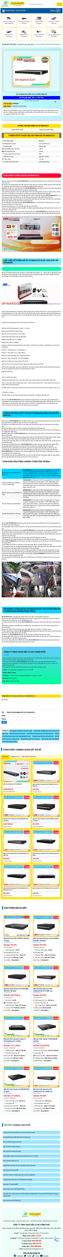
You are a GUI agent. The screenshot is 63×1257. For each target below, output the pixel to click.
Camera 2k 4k (15, 756)
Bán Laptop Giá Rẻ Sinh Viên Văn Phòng (21, 731)
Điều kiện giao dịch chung (50, 1221)
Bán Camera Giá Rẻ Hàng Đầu (12, 1200)
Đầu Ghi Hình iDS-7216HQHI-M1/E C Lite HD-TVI (46, 888)
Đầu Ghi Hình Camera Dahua (11, 1146)
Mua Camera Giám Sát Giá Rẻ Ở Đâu (14, 1189)
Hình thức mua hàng (9, 1221)
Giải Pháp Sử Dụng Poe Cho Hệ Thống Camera (40, 733)
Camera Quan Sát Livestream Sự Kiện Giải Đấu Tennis (19, 1132)
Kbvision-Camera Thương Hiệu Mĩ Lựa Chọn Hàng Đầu (19, 1175)
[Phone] (21, 719)
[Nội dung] (31, 705)
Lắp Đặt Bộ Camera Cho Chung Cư (30, 739)
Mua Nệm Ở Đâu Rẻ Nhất (10, 1184)
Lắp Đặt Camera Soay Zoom (17, 733)
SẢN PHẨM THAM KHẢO (29, 756)
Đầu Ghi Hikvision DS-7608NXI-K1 (12, 784)
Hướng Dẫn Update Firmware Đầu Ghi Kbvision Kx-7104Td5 (20, 1156)
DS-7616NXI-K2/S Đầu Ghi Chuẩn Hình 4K (48, 44)
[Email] (21, 716)
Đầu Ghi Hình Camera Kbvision (12, 1151)
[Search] (42, 4)
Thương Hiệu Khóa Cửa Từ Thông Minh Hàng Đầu (17, 1179)
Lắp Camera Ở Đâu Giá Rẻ (10, 1170)
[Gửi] (4, 722)
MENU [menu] (55, 10)
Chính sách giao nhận (22, 1221)
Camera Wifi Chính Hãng (9, 44)
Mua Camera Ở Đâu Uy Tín (11, 1161)
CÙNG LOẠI (5, 756)
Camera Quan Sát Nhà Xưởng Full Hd (42, 736)
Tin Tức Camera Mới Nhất (17, 1125)
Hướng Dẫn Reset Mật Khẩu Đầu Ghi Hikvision (16, 1137)
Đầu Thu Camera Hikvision (25, 44)
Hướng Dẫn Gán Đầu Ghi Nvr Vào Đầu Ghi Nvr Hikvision (19, 1165)
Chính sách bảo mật (36, 1221)
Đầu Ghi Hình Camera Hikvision (12, 1142)
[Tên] (21, 712)
